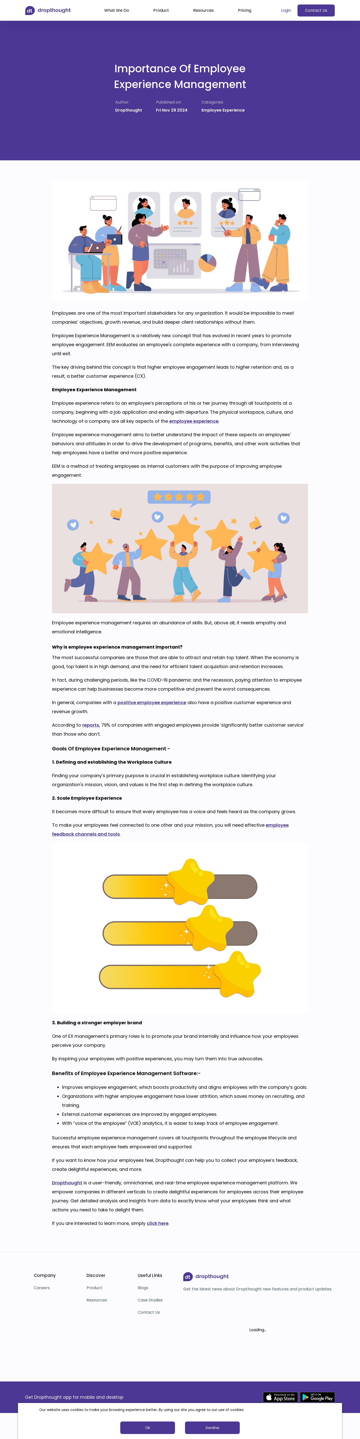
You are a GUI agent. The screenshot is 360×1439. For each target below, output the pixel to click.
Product (161, 10)
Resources (203, 10)
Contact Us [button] (316, 10)
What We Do (116, 10)
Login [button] (286, 10)
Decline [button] (212, 1427)
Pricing (244, 10)
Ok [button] (147, 1427)
